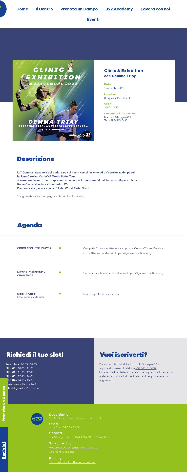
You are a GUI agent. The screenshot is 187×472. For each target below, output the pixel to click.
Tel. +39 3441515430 (115, 120)
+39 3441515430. (145, 368)
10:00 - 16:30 (111, 107)
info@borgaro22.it (148, 364)
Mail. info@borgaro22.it (118, 117)
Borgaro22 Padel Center (118, 98)
